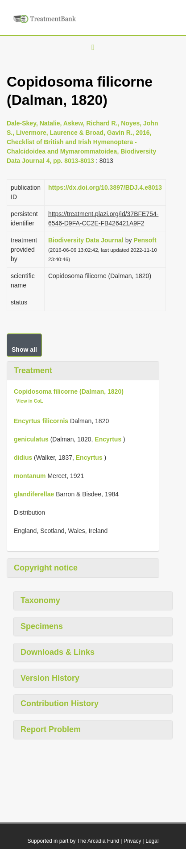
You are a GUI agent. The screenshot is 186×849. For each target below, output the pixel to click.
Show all (24, 349)
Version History (50, 678)
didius (23, 457)
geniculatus (31, 439)
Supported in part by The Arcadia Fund (73, 841)
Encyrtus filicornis (41, 420)
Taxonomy (40, 600)
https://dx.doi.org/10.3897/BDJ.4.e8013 (105, 187)
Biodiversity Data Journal (86, 240)
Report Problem (51, 729)
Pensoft (144, 240)
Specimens (42, 626)
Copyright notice (46, 567)
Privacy (132, 841)
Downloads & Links (58, 652)
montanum (30, 475)
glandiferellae (34, 494)
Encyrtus (108, 439)
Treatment (33, 370)
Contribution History (60, 703)
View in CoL (29, 401)
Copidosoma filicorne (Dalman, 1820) (69, 391)
